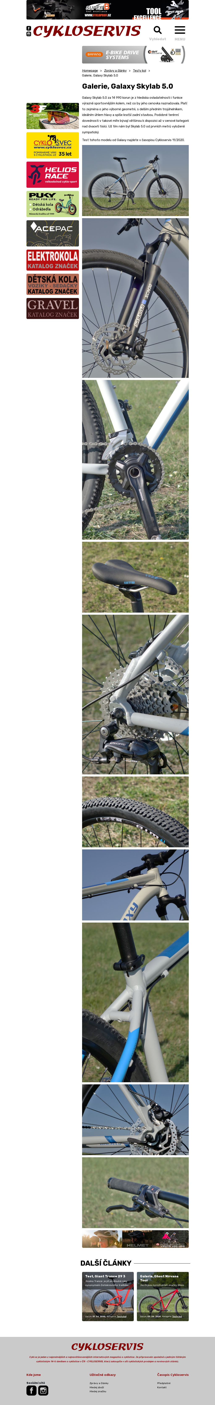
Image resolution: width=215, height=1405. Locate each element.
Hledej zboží (97, 1387)
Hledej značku (98, 1391)
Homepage (90, 71)
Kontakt (161, 1387)
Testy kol (139, 71)
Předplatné (163, 1383)
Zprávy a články (115, 71)
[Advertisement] (52, 72)
